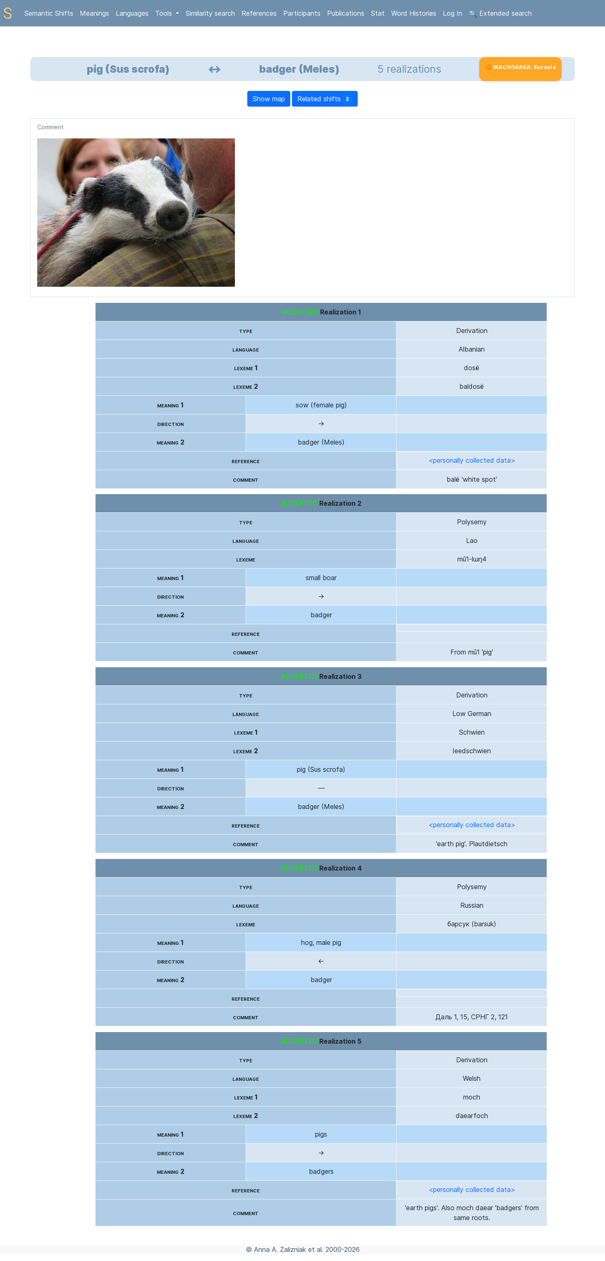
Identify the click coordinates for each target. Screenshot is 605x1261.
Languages (132, 13)
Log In (452, 13)
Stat (378, 13)
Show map (269, 99)
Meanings (94, 13)
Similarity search (210, 13)
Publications (345, 13)
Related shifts (325, 99)
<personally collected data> (471, 460)
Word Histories (413, 13)
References (259, 13)
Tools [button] (164, 13)
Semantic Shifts (48, 13)
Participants (301, 13)
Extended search (500, 13)
